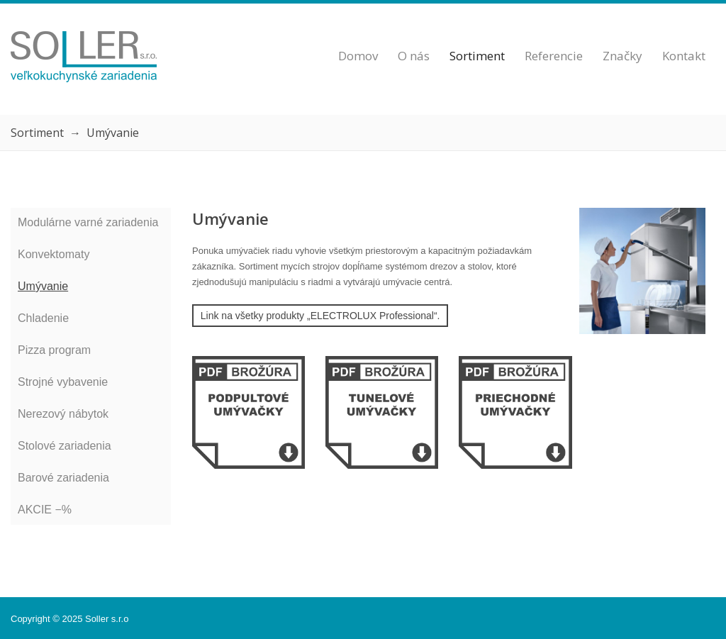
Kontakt (683, 56)
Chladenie (43, 318)
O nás (414, 56)
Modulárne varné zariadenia (88, 222)
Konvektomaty (53, 254)
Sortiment (477, 56)
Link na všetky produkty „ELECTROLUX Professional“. (320, 315)
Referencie (554, 56)
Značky (622, 56)
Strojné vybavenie (63, 382)
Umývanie (43, 286)
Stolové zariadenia (64, 446)
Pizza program (54, 350)
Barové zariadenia (63, 478)
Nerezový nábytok (63, 414)
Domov (358, 56)
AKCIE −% (45, 510)
